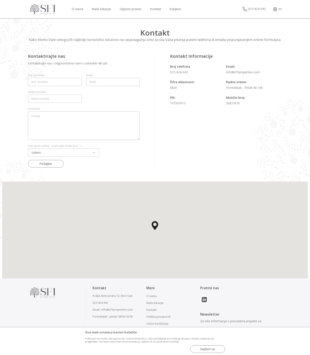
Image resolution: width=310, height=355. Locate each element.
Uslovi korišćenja (157, 323)
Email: (89, 75)
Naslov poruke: (37, 92)
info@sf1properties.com (243, 72)
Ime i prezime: (36, 75)
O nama (151, 296)
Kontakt (151, 310)
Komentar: (34, 108)
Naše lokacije (155, 303)
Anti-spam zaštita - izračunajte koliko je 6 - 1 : (55, 145)
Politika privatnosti (158, 317)
